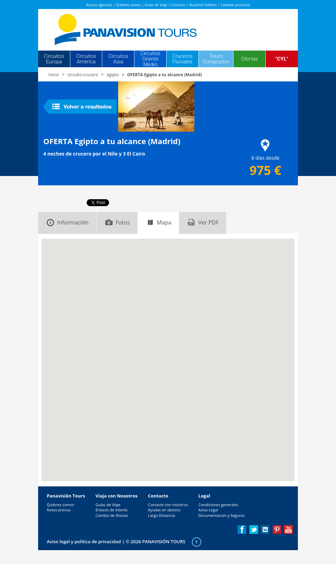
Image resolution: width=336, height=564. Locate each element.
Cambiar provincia (235, 4)
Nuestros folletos (202, 4)
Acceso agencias (99, 4)
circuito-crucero (83, 75)
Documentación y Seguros (221, 515)
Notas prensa (59, 509)
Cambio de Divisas (112, 515)
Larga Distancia (161, 515)
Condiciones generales (218, 504)
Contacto (178, 4)
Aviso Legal (208, 509)
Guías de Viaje (156, 4)
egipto (113, 75)
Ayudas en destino (164, 509)
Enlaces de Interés (112, 509)
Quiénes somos (128, 4)
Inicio (53, 75)
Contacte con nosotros (168, 504)
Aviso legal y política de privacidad (84, 541)
